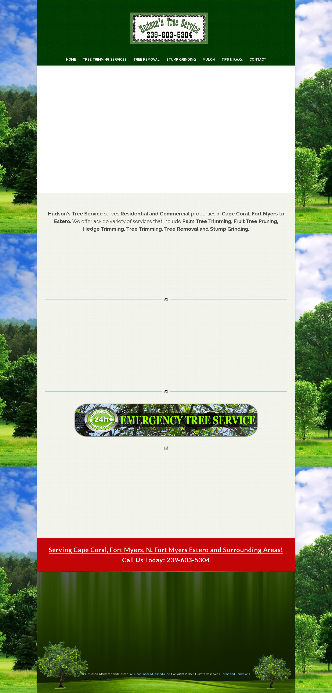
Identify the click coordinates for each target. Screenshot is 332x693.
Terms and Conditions (235, 674)
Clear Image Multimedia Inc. (152, 674)
